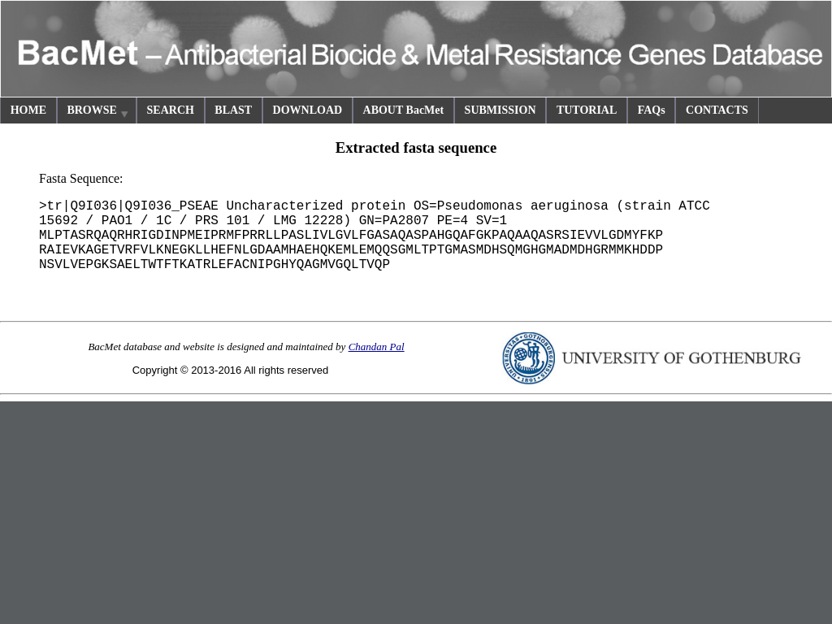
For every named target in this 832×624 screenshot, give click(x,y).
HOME (28, 110)
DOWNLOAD (308, 110)
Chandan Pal (377, 346)
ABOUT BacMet (403, 110)
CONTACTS (717, 110)
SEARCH (170, 110)
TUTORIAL (587, 110)
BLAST (233, 110)
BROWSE (98, 112)
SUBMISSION (500, 110)
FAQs (651, 110)
